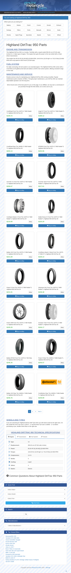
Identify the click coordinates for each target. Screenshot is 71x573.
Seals (58, 30)
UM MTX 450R (10, 561)
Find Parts (35, 503)
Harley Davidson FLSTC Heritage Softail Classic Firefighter (22, 559)
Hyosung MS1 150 (11, 536)
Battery (9, 25)
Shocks (9, 35)
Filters (18, 30)
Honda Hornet (9, 545)
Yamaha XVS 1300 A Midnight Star (15, 556)
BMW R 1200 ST (10, 558)
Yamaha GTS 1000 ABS (12, 538)
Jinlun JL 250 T (10, 547)
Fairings (8, 30)
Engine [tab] (11, 436)
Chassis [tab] (44, 436)
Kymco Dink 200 (10, 543)
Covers (39, 25)
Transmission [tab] (21, 436)
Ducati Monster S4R (11, 541)
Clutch (29, 25)
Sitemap (48, 567)
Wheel (59, 35)
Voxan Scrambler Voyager (13, 540)
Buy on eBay (19, 120)
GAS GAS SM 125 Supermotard (15, 550)
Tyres (48, 35)
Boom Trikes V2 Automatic (13, 549)
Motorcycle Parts (36, 567)
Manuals (38, 30)
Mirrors (49, 30)
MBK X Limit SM (10, 552)
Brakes (19, 25)
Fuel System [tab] (33, 436)
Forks (28, 30)
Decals (49, 25)
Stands (39, 35)
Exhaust (59, 25)
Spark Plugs (18, 35)
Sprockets (29, 35)
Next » (40, 411)
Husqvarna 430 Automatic (13, 554)
